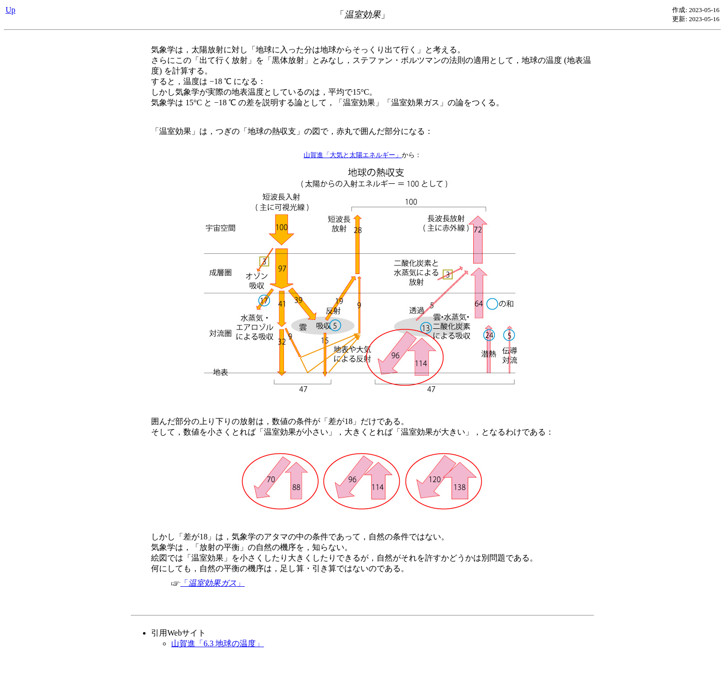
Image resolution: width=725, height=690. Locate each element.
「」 (208, 583)
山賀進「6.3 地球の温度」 (217, 643)
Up (11, 10)
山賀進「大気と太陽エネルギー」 (353, 155)
